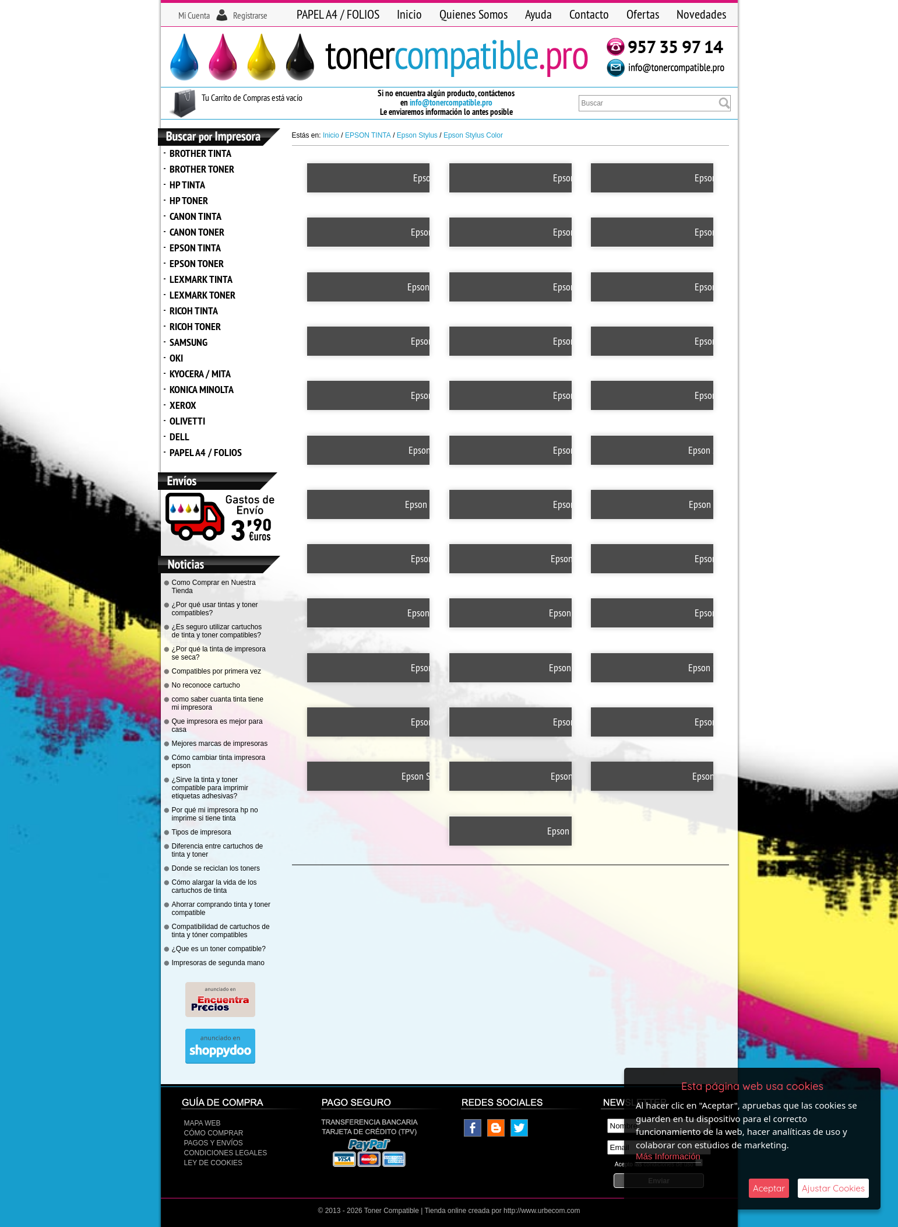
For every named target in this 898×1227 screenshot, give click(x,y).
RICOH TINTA (194, 310)
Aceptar (769, 1188)
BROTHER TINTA (200, 153)
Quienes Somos (473, 14)
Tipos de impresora (201, 832)
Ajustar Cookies (833, 1188)
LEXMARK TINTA (201, 279)
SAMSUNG (188, 342)
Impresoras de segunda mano (218, 963)
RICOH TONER (195, 326)
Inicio (409, 14)
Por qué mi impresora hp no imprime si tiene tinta (215, 814)
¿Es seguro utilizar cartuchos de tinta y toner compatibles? (217, 631)
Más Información (668, 1156)
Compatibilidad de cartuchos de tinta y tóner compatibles (221, 931)
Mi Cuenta (194, 15)
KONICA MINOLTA (202, 389)
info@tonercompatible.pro (451, 102)
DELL (179, 436)
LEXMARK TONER (202, 295)
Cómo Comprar (214, 1133)
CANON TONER (197, 232)
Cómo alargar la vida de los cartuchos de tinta (214, 886)
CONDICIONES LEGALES (225, 1153)
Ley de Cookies (213, 1163)
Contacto (589, 14)
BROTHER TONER (202, 169)
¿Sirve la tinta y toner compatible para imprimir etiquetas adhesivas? (210, 788)
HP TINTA (187, 184)
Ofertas (642, 14)
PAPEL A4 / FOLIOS (338, 14)
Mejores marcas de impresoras (220, 743)
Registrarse (250, 15)
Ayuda (538, 14)
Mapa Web (202, 1123)
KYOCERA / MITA (200, 373)
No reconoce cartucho (206, 685)
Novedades (701, 14)
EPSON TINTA (195, 247)
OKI (176, 357)
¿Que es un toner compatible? (219, 949)
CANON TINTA (195, 216)
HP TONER (189, 200)
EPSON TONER (197, 263)
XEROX (183, 405)
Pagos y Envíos (213, 1143)
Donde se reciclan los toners (216, 868)
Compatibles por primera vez (216, 671)
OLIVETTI (187, 420)
